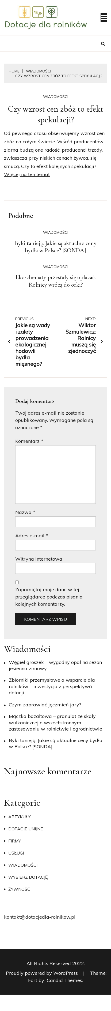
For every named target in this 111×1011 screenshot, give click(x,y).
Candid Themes (64, 980)
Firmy (14, 841)
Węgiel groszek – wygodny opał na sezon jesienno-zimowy (55, 665)
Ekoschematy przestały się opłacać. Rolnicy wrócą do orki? (56, 281)
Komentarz (29, 441)
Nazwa (25, 512)
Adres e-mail (31, 535)
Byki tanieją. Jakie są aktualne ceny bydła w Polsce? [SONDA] (56, 247)
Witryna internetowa (38, 559)
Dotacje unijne (25, 828)
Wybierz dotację (28, 877)
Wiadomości (55, 96)
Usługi (16, 853)
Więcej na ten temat (27, 174)
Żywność (19, 889)
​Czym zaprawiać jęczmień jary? (45, 705)
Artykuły (19, 816)
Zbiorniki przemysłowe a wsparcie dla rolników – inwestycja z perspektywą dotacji (52, 686)
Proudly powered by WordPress (42, 973)
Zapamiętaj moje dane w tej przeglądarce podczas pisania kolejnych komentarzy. (49, 596)
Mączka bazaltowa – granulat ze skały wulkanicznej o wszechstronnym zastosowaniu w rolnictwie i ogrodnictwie (55, 722)
